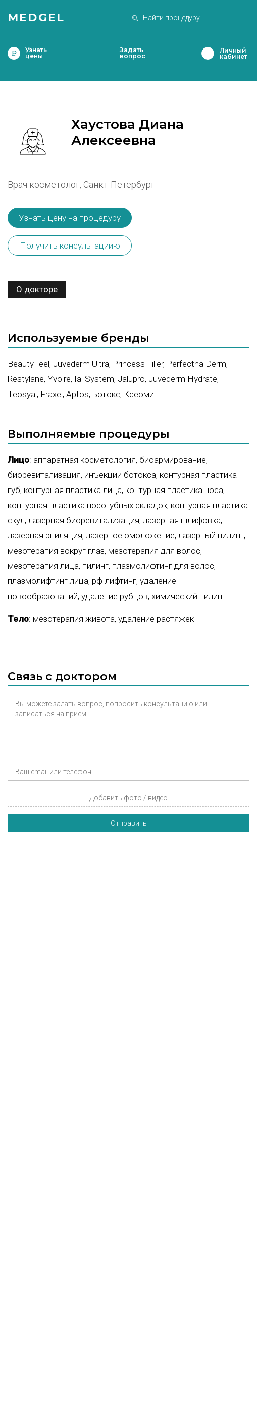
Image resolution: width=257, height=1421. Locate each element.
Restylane (26, 379)
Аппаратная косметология (84, 460)
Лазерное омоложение (130, 535)
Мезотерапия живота (74, 619)
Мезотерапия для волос (154, 551)
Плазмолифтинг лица (48, 581)
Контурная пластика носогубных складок (87, 505)
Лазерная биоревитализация (83, 520)
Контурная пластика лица (73, 490)
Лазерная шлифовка (182, 520)
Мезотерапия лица (43, 566)
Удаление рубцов (114, 596)
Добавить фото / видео (128, 798)
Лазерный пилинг (211, 535)
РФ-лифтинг (114, 581)
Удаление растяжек (156, 619)
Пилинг (95, 566)
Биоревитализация (44, 475)
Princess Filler (138, 364)
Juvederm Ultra (81, 364)
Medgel (36, 17)
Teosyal (22, 394)
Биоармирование (172, 460)
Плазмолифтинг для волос (163, 566)
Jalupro (131, 379)
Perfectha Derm (196, 364)
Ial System (94, 379)
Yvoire (59, 379)
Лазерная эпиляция (45, 535)
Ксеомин (141, 394)
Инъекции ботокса (120, 475)
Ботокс (106, 394)
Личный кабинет (207, 53)
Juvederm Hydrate (182, 379)
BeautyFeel (28, 364)
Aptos (77, 394)
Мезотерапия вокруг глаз (56, 551)
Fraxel (51, 394)
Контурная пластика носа (174, 490)
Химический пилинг (188, 596)
